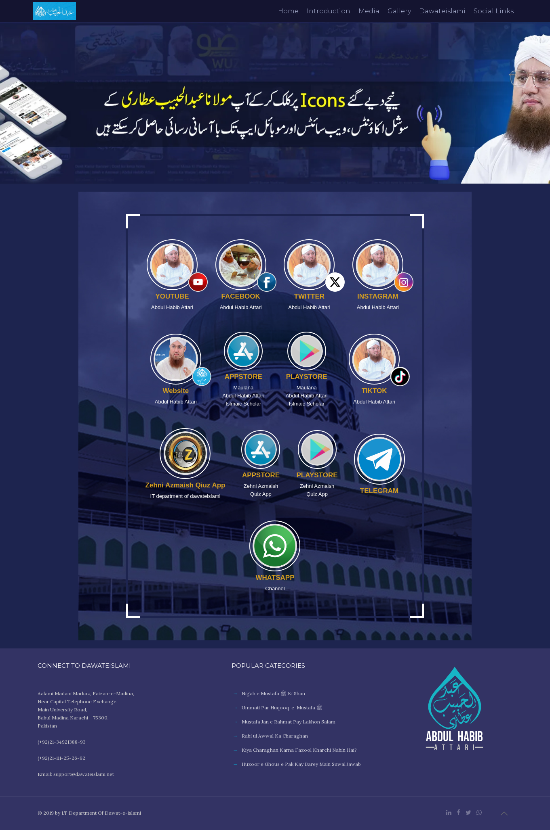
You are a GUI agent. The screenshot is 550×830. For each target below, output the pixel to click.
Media (368, 11)
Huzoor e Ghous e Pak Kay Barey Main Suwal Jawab (301, 764)
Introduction (328, 11)
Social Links (494, 11)
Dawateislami (442, 11)
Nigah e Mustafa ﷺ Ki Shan (273, 693)
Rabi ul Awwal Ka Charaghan (275, 736)
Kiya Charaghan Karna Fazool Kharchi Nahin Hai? (299, 750)
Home (288, 11)
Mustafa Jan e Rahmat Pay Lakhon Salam (288, 722)
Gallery (399, 11)
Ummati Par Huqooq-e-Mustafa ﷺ (282, 708)
